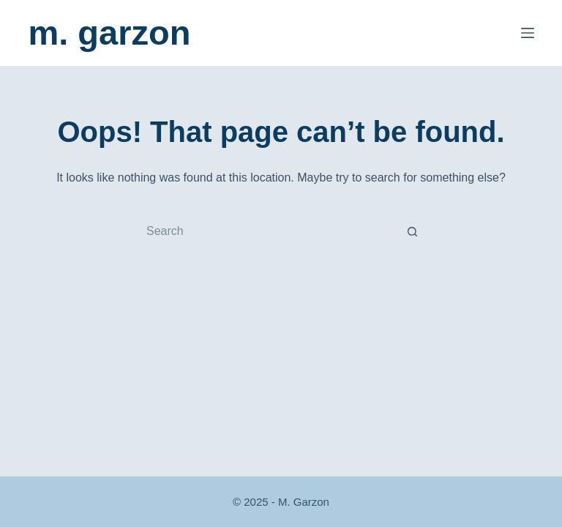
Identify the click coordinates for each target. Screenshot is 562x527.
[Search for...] (266, 231)
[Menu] (527, 33)
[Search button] (412, 231)
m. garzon (109, 32)
